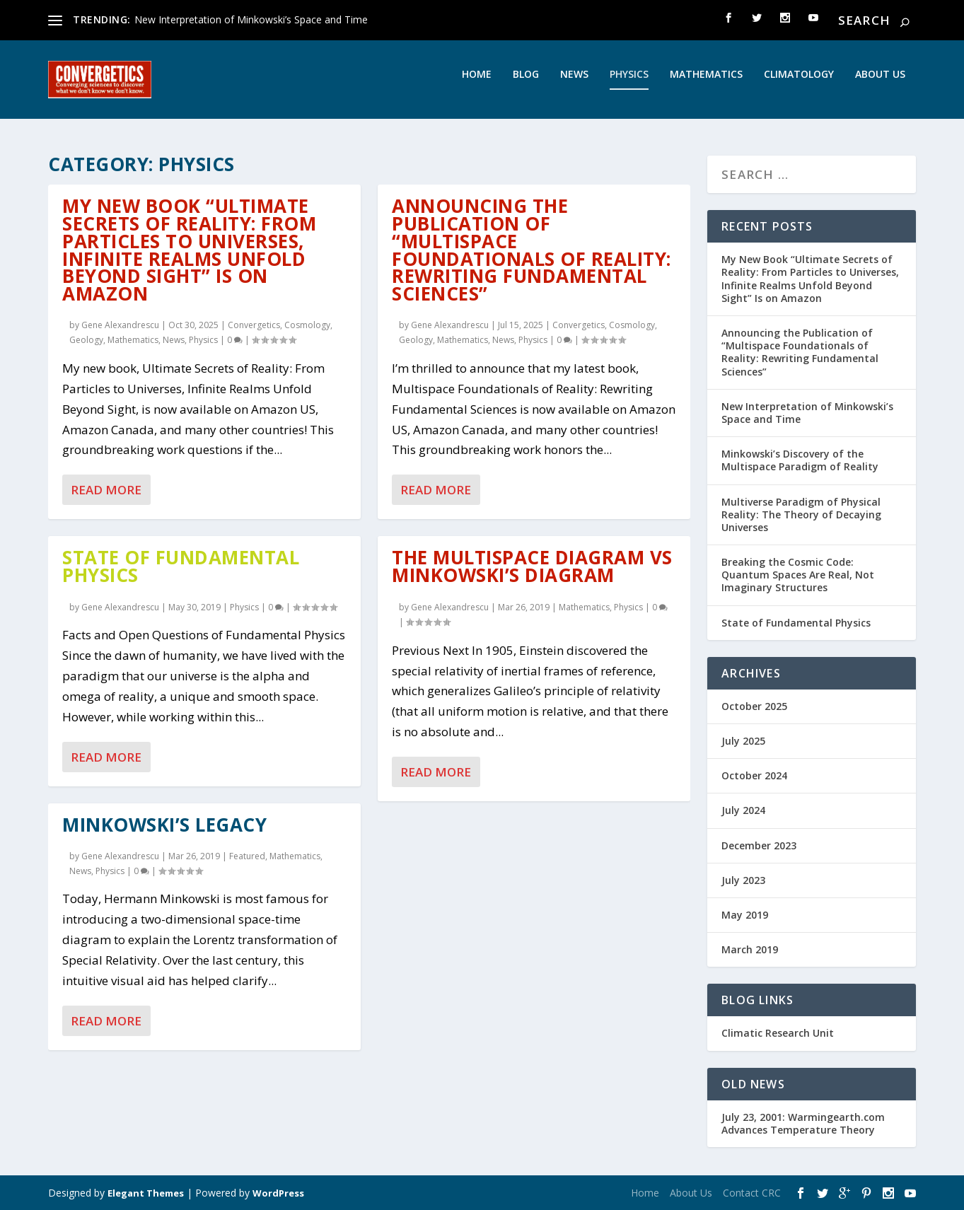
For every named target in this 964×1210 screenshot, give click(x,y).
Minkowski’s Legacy (164, 824)
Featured (247, 856)
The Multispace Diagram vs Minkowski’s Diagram (532, 566)
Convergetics (254, 326)
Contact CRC (752, 1193)
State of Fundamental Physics (180, 566)
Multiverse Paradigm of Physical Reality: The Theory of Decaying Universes (801, 514)
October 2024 (754, 776)
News (574, 84)
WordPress (278, 1193)
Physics (629, 84)
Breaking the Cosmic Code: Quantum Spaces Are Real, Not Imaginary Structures (797, 575)
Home (477, 84)
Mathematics (706, 84)
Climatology (799, 84)
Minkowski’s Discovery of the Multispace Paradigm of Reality (799, 461)
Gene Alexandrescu (120, 326)
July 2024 (743, 811)
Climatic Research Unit (777, 1033)
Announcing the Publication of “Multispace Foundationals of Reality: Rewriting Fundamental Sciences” (531, 250)
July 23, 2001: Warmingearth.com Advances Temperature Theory (803, 1123)
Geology (86, 341)
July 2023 (743, 880)
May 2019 (744, 915)
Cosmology (307, 326)
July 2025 (743, 741)
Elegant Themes (146, 1193)
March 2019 (749, 950)
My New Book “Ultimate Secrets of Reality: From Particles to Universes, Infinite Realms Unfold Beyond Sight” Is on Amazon (189, 250)
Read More (106, 490)
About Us (880, 84)
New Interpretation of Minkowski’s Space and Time (251, 19)
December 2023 (758, 845)
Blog (526, 84)
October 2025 (754, 707)
